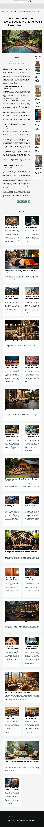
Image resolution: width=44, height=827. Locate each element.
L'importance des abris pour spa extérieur (17, 622)
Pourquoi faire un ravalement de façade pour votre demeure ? (11, 298)
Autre (7, 11)
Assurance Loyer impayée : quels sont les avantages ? (11, 436)
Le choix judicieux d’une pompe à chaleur (16, 61)
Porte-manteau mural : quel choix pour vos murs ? (32, 718)
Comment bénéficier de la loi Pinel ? (15, 341)
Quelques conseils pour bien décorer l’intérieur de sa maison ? (31, 436)
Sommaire (17, 58)
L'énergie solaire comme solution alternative (16, 59)
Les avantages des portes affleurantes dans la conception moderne (38, 102)
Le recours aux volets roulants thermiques (16, 63)
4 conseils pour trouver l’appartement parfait (18, 692)
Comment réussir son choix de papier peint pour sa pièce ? (31, 367)
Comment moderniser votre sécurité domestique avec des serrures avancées (38, 126)
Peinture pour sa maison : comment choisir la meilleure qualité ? (12, 367)
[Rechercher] (20, 1)
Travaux (15, 820)
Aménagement (28, 820)
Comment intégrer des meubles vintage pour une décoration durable (37, 78)
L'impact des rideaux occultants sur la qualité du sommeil (12, 579)
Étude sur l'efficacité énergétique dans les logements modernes (11, 227)
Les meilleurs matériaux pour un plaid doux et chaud (37, 150)
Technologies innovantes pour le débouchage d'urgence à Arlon (32, 648)
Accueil (3, 11)
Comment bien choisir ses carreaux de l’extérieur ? (19, 410)
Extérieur (21, 820)
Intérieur (10, 820)
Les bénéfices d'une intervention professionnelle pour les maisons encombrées (38, 172)
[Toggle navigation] (3, 6)
